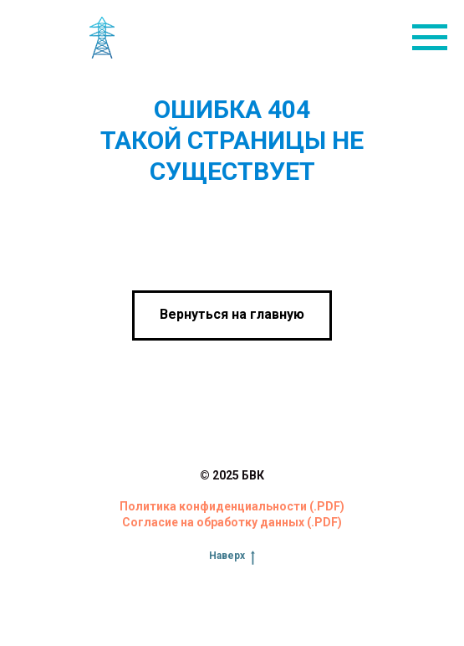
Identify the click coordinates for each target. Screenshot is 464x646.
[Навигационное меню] (429, 37)
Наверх (232, 556)
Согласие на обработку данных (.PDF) (232, 522)
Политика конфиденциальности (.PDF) (232, 506)
